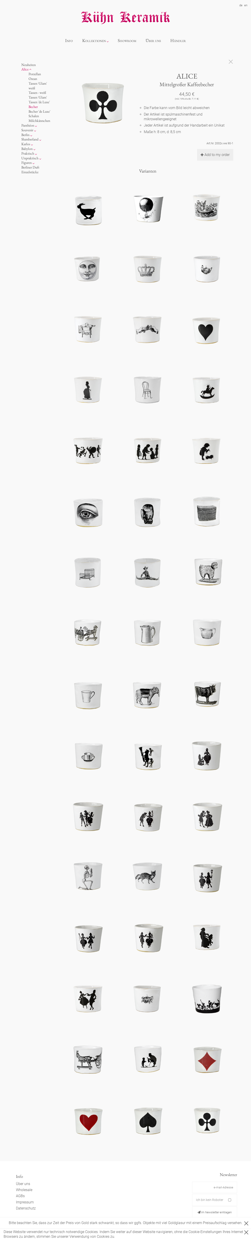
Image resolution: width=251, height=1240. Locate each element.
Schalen (34, 116)
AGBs (20, 1196)
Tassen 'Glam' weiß (38, 85)
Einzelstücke (29, 172)
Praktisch (27, 153)
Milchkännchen (39, 120)
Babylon (27, 148)
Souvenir (27, 130)
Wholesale (24, 1190)
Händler (178, 40)
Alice (25, 69)
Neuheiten (28, 64)
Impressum (25, 1202)
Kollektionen (94, 40)
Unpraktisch (29, 158)
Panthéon (27, 125)
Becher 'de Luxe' (39, 111)
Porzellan (35, 74)
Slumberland (29, 139)
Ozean (33, 78)
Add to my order (215, 155)
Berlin (25, 134)
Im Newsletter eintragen (215, 1212)
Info (69, 40)
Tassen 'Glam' (38, 97)
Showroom (127, 40)
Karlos (25, 144)
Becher (33, 106)
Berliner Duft (30, 167)
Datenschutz (26, 1208)
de (240, 5)
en (245, 5)
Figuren (26, 162)
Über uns (153, 40)
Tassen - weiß (37, 92)
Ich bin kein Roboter (209, 1200)
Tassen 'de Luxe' (39, 102)
